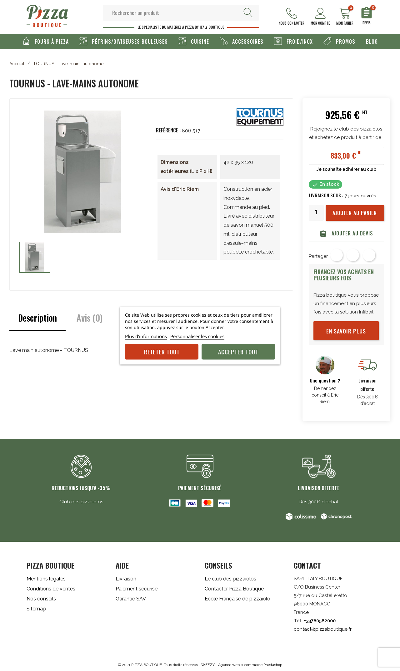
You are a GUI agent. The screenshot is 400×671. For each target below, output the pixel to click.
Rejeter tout (162, 352)
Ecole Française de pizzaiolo (237, 598)
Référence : (168, 130)
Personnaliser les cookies (197, 336)
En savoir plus (346, 331)
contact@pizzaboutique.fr (323, 629)
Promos (344, 41)
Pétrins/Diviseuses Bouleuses (129, 41)
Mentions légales (46, 578)
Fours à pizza (51, 41)
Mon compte (320, 17)
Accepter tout (238, 352)
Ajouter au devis (346, 233)
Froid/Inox (299, 41)
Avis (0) (89, 317)
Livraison (126, 578)
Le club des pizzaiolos (230, 578)
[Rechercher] (181, 12)
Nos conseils (41, 598)
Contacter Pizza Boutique (234, 588)
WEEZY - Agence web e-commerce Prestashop (241, 664)
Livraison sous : (326, 194)
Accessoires (247, 41)
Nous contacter (291, 17)
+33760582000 (320, 620)
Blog (372, 41)
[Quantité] (316, 212)
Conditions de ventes (51, 588)
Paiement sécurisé (137, 588)
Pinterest (369, 255)
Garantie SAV (131, 598)
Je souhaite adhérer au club (346, 168)
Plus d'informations (146, 336)
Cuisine (199, 41)
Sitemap (36, 608)
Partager (336, 255)
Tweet (353, 255)
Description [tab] (37, 317)
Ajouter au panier (354, 212)
